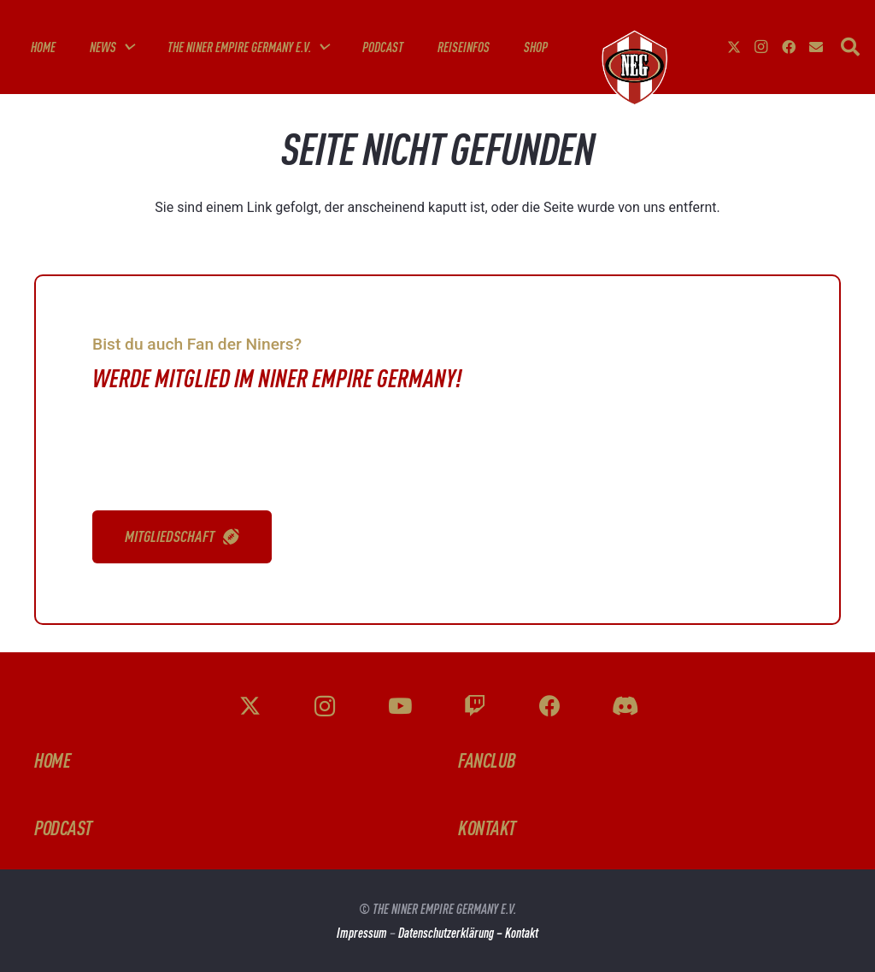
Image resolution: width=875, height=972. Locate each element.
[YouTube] (400, 706)
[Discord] (625, 706)
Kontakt (521, 932)
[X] (734, 47)
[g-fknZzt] (633, 67)
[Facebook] (788, 47)
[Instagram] (761, 47)
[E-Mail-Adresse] (816, 47)
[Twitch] (475, 706)
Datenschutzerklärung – (451, 932)
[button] (124, 47)
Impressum (362, 932)
